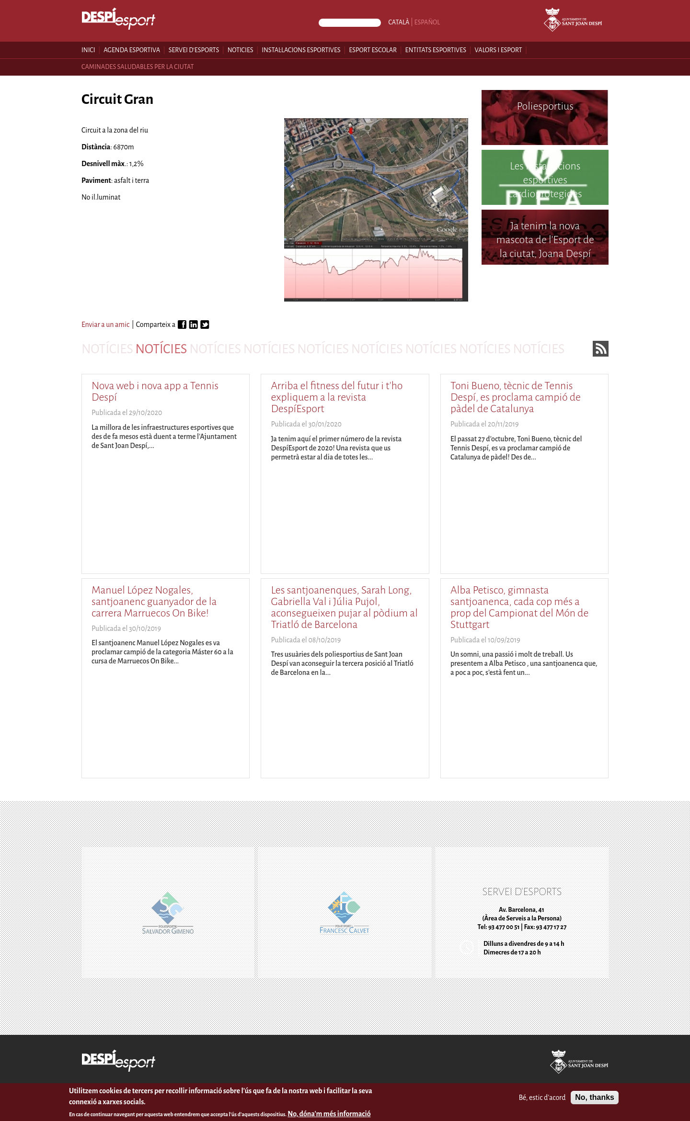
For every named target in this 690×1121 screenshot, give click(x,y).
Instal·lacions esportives (301, 50)
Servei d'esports (194, 50)
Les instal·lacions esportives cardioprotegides (545, 180)
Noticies (240, 50)
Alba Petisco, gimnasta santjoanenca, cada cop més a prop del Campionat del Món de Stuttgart (519, 607)
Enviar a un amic (105, 324)
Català (398, 22)
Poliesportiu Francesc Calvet (545, 292)
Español (427, 22)
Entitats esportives (435, 50)
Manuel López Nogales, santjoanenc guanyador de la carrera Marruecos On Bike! (154, 601)
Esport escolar (373, 50)
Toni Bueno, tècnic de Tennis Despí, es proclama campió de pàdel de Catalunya (515, 397)
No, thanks (594, 1098)
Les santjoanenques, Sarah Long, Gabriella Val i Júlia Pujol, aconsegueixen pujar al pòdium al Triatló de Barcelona (344, 607)
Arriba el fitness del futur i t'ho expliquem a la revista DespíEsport (336, 397)
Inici (88, 50)
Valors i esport (498, 50)
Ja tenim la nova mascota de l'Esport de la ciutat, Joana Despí (545, 239)
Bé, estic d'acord (541, 1098)
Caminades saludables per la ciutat (137, 66)
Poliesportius (545, 106)
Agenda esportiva (132, 50)
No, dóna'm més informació (329, 1115)
